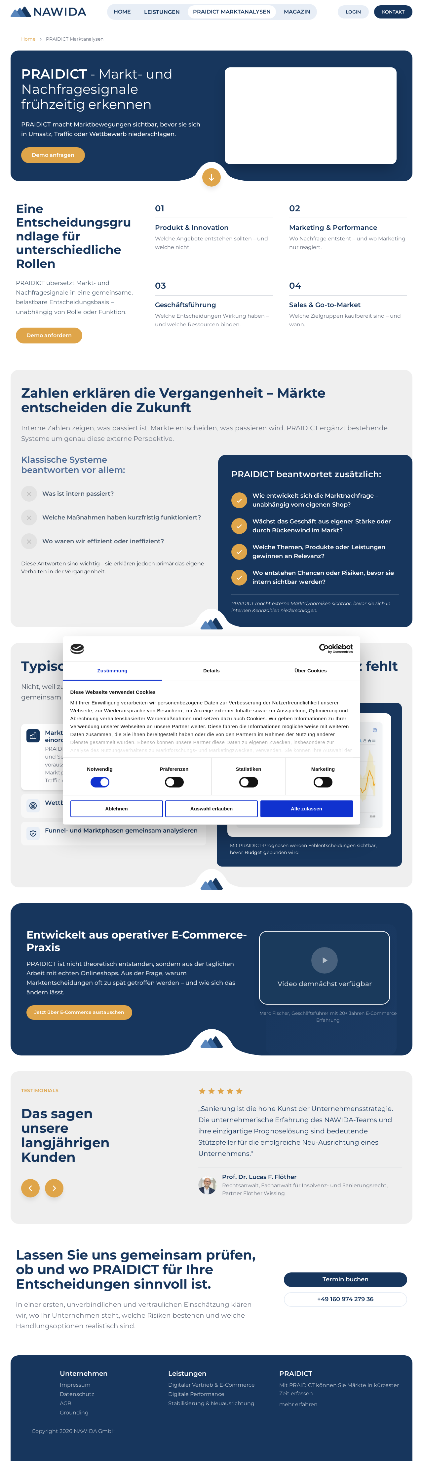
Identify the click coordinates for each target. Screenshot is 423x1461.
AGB (65, 1403)
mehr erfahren (298, 1404)
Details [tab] (211, 670)
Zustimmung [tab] (112, 670)
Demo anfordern (49, 335)
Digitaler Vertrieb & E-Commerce (211, 1385)
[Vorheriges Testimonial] (30, 1188)
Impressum (75, 1385)
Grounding (74, 1412)
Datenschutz (77, 1394)
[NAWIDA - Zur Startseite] (48, 12)
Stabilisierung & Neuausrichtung (211, 1403)
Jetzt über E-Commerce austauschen (79, 1012)
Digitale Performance (196, 1394)
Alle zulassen (306, 808)
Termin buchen (345, 1279)
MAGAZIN (297, 12)
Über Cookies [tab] (310, 670)
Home (28, 39)
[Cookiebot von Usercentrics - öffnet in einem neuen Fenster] (324, 649)
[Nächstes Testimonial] (54, 1188)
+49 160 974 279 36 (345, 1299)
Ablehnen (116, 808)
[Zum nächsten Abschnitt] (211, 177)
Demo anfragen (53, 155)
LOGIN (353, 12)
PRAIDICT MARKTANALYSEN (232, 12)
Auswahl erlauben (211, 808)
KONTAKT (393, 12)
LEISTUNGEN (162, 12)
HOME (122, 12)
